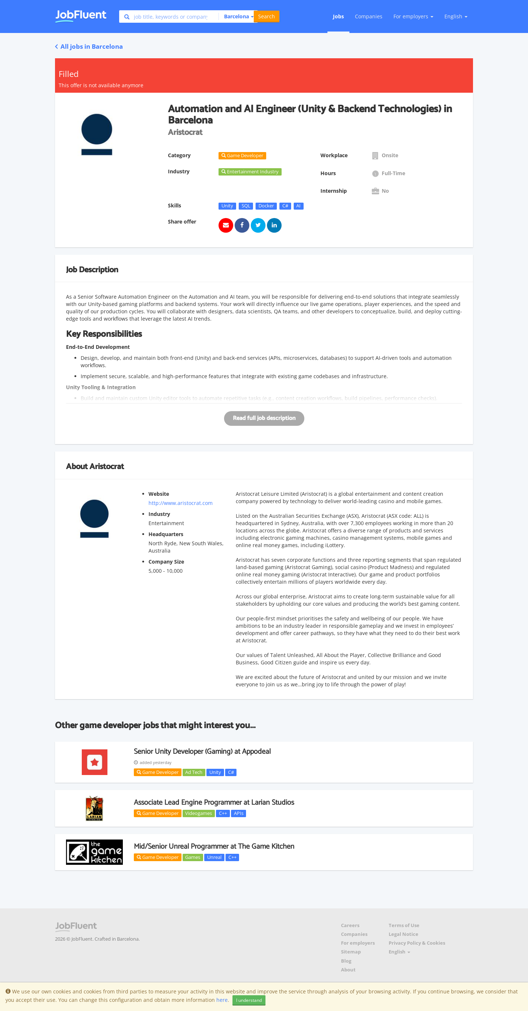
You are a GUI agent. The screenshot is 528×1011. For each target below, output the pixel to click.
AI (298, 206)
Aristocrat (106, 466)
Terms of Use (404, 925)
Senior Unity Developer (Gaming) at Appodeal (202, 752)
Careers (350, 925)
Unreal (214, 857)
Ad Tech (193, 772)
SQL (246, 206)
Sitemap (351, 952)
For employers (358, 943)
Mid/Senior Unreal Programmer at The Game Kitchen (214, 847)
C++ (223, 813)
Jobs (338, 16)
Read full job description (264, 418)
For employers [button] (413, 16)
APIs (238, 813)
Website (158, 493)
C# (285, 206)
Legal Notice (403, 934)
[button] (236, 16)
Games (192, 857)
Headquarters (165, 534)
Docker (266, 206)
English (455, 16)
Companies (368, 16)
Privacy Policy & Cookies (417, 943)
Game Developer (158, 772)
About (348, 970)
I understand (249, 1000)
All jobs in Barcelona (89, 46)
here (222, 999)
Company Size (166, 561)
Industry (159, 513)
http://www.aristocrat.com (180, 502)
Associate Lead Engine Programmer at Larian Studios (214, 803)
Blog (346, 961)
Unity (227, 206)
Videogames (198, 813)
